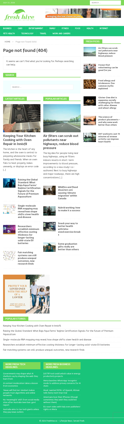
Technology (27, 33)
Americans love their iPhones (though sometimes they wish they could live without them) (60, 399)
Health (90, 28)
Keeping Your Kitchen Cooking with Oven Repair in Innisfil (19, 139)
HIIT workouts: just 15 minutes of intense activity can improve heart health (109, 137)
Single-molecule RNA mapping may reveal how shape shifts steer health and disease (28, 211)
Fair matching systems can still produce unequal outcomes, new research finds (27, 258)
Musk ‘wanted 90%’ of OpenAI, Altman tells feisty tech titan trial (61, 391)
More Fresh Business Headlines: (58, 366)
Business (7, 28)
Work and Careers (61, 33)
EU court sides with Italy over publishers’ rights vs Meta (62, 408)
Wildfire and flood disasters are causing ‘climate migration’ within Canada (68, 192)
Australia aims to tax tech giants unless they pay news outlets (21, 411)
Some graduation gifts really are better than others (68, 246)
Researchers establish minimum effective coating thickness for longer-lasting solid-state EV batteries (28, 235)
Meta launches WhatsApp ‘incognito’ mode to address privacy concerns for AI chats (62, 383)
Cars (20, 28)
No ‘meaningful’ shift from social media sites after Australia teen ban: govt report (21, 402)
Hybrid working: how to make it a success (69, 209)
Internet (104, 28)
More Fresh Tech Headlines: (15, 366)
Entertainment (36, 28)
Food (77, 28)
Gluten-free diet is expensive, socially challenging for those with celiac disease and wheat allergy (109, 103)
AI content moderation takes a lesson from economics (20, 384)
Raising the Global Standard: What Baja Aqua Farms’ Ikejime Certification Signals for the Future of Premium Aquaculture (29, 188)
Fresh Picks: (93, 41)
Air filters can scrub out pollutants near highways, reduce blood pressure (60, 141)
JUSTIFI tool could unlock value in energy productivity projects (61, 375)
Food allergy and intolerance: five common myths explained (106, 84)
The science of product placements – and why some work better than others (109, 121)
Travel (43, 33)
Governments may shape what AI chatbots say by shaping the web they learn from (20, 376)
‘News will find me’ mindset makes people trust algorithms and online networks (19, 393)
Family (52, 28)
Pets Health (9, 33)
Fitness (65, 28)
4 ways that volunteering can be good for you (108, 67)
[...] (4, 170)
